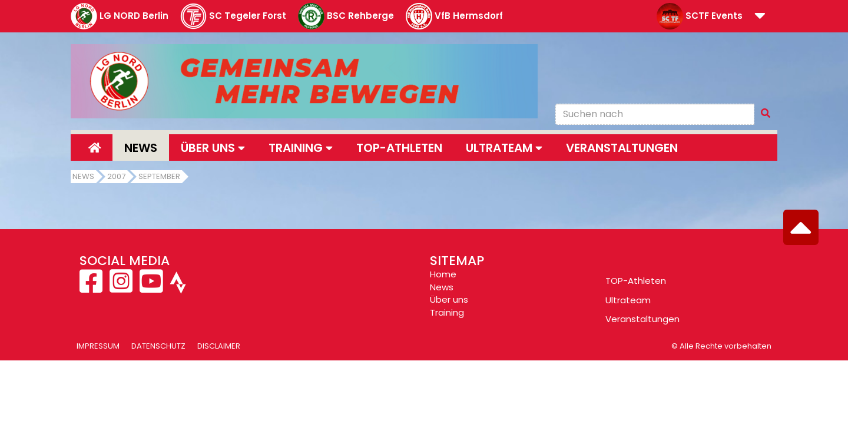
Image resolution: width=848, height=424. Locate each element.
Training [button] (301, 148)
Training (447, 312)
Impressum (98, 346)
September (159, 176)
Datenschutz (158, 346)
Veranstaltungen (622, 148)
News (140, 148)
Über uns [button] (213, 148)
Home (443, 274)
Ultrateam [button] (504, 148)
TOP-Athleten (635, 280)
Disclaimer (218, 346)
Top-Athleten (399, 148)
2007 (116, 176)
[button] (760, 17)
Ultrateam (628, 300)
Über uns (449, 299)
